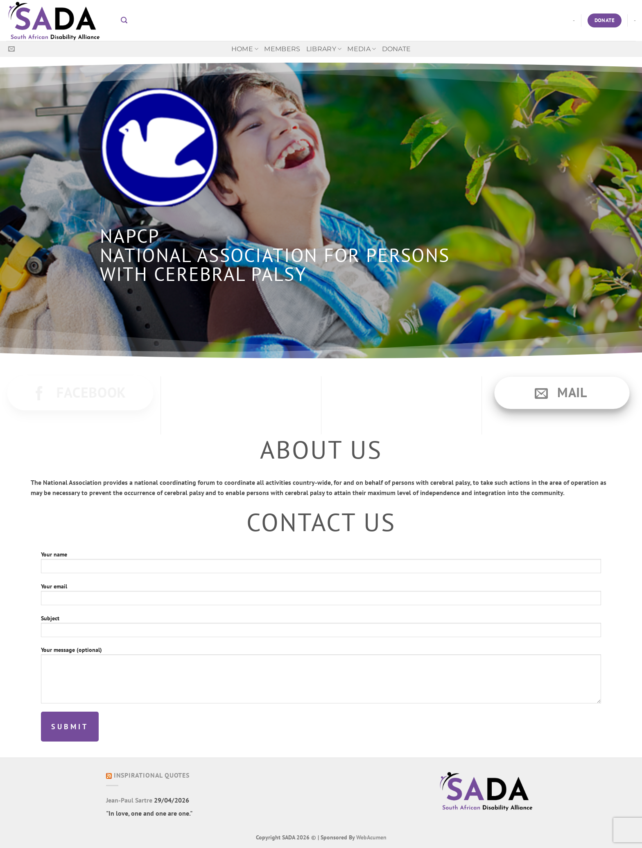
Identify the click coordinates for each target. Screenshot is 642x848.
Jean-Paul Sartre (129, 800)
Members (282, 49)
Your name (321, 564)
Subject (321, 628)
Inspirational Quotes (152, 775)
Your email (321, 596)
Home (245, 49)
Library (324, 49)
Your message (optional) (321, 677)
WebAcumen (371, 837)
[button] (124, 20)
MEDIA (361, 49)
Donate (396, 49)
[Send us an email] (11, 49)
